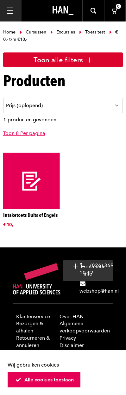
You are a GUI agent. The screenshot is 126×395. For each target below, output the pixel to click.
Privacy (68, 338)
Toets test (92, 32)
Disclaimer (72, 345)
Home (10, 32)
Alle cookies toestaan (45, 380)
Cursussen (32, 32)
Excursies (62, 32)
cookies (50, 365)
